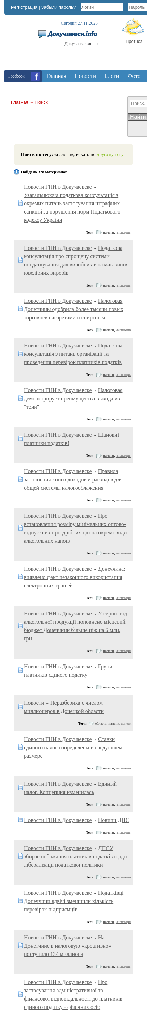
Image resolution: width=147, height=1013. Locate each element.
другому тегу (110, 154)
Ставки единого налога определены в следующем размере (73, 747)
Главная (19, 102)
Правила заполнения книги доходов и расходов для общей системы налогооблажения (73, 479)
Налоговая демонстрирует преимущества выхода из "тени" (73, 398)
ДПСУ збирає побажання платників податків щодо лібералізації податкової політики (75, 856)
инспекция (123, 232)
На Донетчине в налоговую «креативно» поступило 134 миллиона (67, 945)
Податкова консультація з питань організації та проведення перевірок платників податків (73, 354)
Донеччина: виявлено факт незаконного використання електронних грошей (75, 577)
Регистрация (24, 7)
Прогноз (134, 41)
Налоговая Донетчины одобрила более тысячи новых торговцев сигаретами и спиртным (73, 309)
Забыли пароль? (58, 7)
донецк (126, 723)
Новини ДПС (113, 820)
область (101, 723)
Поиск (41, 102)
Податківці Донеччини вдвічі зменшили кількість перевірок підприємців (73, 901)
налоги (108, 232)
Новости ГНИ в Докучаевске (58, 187)
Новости (34, 703)
